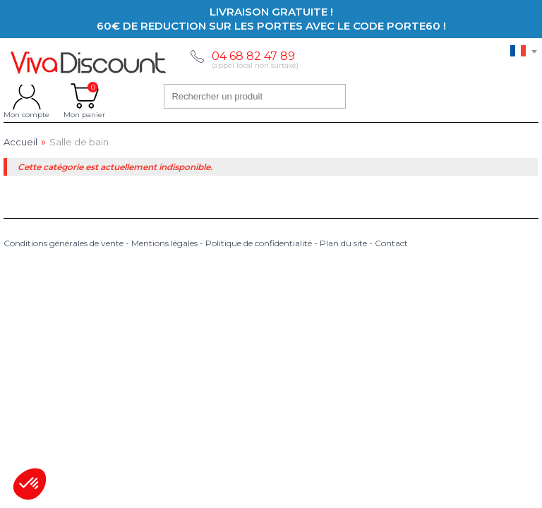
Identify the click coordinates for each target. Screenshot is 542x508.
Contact (391, 243)
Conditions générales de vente (64, 243)
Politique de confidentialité (258, 243)
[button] (30, 484)
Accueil (20, 142)
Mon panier (84, 96)
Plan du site (343, 243)
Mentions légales (164, 243)
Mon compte (26, 96)
